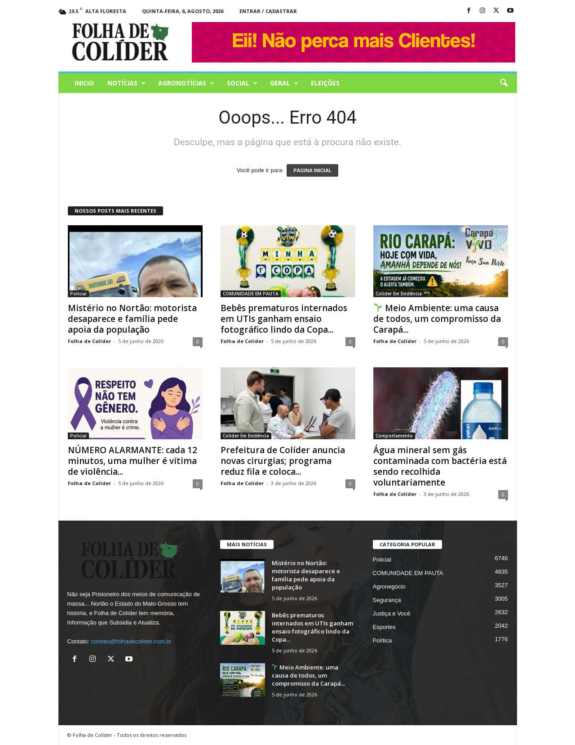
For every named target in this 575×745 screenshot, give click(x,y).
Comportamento (394, 436)
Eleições (325, 83)
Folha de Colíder (89, 341)
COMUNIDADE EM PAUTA (251, 293)
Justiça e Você (392, 613)
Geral (284, 83)
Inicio (84, 83)
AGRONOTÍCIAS (186, 83)
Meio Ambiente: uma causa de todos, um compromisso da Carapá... (437, 318)
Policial (78, 293)
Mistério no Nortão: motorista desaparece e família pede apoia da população (132, 318)
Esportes (384, 627)
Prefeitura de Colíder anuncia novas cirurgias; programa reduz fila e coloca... (283, 460)
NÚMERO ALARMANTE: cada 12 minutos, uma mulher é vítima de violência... (132, 460)
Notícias (126, 83)
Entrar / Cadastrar (268, 11)
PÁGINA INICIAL (312, 170)
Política (382, 640)
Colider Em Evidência (399, 293)
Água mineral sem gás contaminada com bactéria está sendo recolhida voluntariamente (440, 466)
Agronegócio (389, 586)
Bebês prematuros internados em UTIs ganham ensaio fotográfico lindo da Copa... (284, 318)
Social (242, 83)
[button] (503, 83)
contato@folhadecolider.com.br (131, 641)
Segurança (387, 600)
